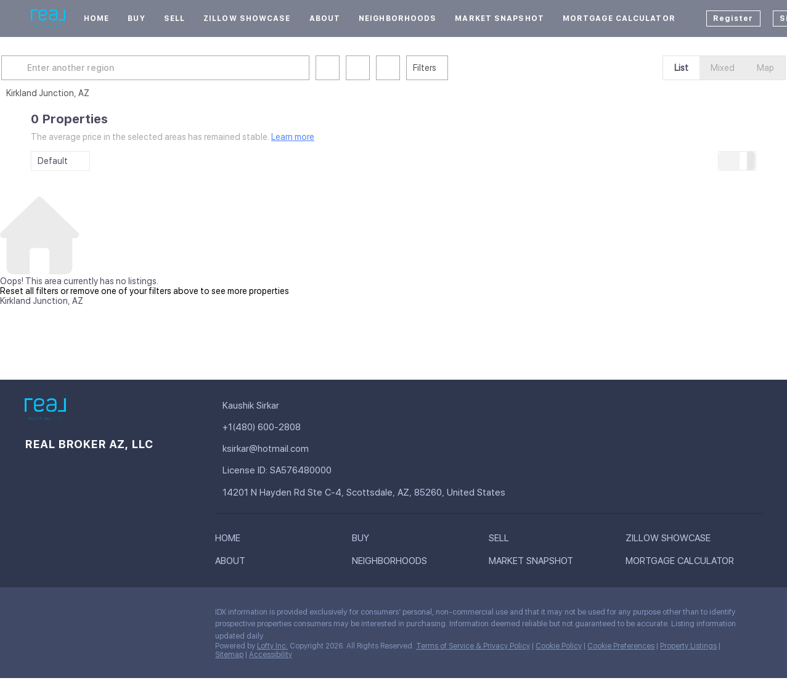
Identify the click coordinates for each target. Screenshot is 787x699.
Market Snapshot (499, 18)
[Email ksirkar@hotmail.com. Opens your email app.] (333, 449)
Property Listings (688, 646)
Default (53, 161)
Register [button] (733, 18)
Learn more (292, 137)
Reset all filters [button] (29, 291)
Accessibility (270, 654)
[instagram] (108, 615)
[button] (46, 68)
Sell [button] (174, 18)
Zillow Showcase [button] (247, 18)
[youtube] (132, 615)
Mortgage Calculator (619, 18)
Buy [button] (136, 18)
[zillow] (83, 615)
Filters (454, 68)
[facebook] (34, 615)
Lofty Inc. (272, 646)
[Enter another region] (190, 67)
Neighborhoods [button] (397, 18)
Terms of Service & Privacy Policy (473, 646)
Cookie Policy (559, 646)
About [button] (325, 18)
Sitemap (229, 654)
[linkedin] (58, 615)
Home (96, 18)
